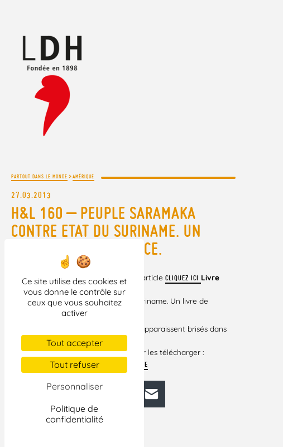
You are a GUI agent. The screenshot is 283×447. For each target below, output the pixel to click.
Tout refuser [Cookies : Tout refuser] (74, 364)
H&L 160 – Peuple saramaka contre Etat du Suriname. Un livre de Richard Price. (106, 231)
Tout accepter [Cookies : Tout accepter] (74, 342)
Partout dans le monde (39, 176)
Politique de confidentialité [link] (74, 414)
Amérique (83, 176)
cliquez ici (183, 278)
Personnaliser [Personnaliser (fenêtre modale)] (74, 386)
